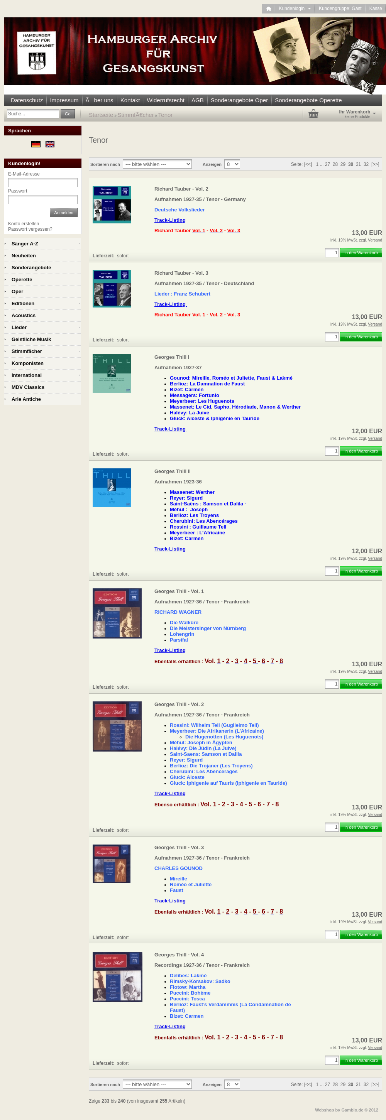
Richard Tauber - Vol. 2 (181, 189)
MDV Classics (28, 387)
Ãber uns (99, 100)
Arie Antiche (26, 399)
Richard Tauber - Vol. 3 (181, 273)
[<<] (308, 164)
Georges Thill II (172, 471)
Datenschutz (27, 100)
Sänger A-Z (25, 244)
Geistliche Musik (31, 339)
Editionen (23, 303)
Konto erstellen (23, 223)
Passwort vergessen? (30, 229)
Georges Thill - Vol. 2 (179, 704)
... (321, 164)
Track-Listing (170, 220)
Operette (22, 279)
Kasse (375, 8)
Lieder (19, 327)
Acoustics (24, 315)
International (27, 375)
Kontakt (130, 100)
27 (327, 164)
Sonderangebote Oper (239, 100)
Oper (17, 291)
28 (335, 164)
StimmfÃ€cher (136, 114)
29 (342, 164)
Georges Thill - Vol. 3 (179, 847)
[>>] (375, 164)
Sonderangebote (31, 267)
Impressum (64, 100)
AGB (197, 100)
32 (366, 164)
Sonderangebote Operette (308, 100)
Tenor (165, 114)
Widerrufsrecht (166, 100)
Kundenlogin (295, 8)
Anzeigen (212, 164)
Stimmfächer (27, 351)
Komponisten (28, 363)
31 (358, 164)
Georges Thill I (171, 357)
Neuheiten (24, 255)
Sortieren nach (105, 164)
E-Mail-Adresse (24, 174)
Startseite (101, 114)
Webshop (324, 1110)
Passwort (17, 191)
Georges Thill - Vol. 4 (179, 955)
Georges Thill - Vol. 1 (179, 591)
